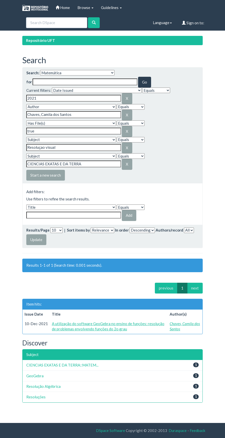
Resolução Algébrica (43, 386)
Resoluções (36, 397)
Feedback (197, 430)
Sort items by (78, 230)
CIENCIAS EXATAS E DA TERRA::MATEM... (62, 365)
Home (63, 7)
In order (122, 230)
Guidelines (111, 7)
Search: (32, 72)
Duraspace (178, 430)
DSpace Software (110, 430)
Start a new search (45, 175)
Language (162, 22)
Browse (85, 7)
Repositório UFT (40, 40)
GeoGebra (35, 376)
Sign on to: (193, 23)
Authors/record (169, 230)
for (29, 82)
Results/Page (38, 230)
